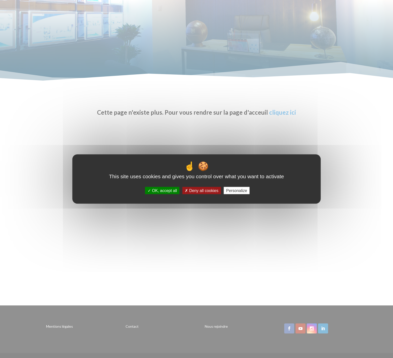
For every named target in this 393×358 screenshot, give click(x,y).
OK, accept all (162, 190)
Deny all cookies (201, 190)
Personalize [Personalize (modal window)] (236, 190)
